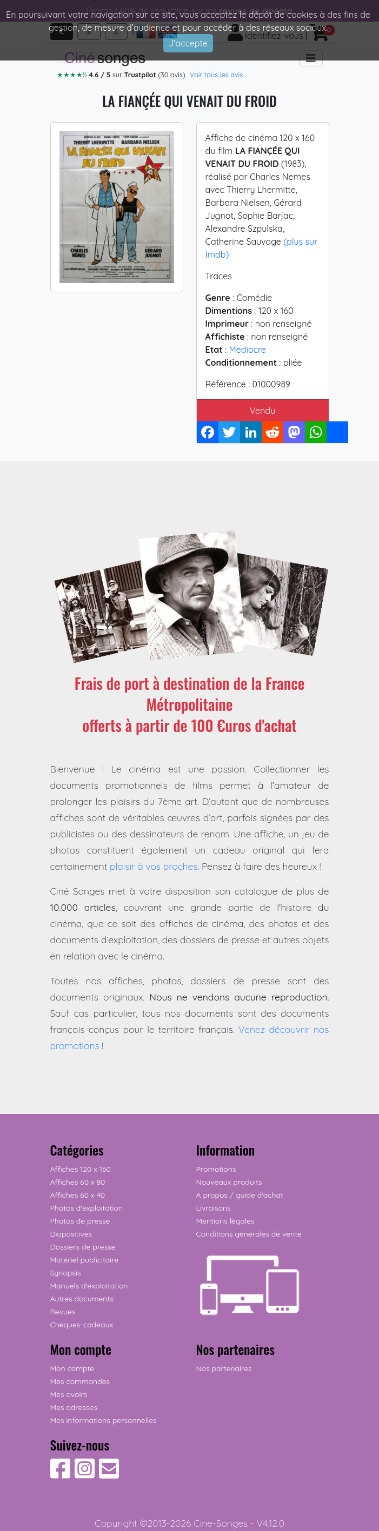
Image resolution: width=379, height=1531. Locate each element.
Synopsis (65, 1273)
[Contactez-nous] (109, 1474)
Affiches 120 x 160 (80, 1169)
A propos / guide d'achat (239, 1195)
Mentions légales (225, 1221)
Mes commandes (80, 1381)
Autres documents (82, 1299)
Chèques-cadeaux (82, 1324)
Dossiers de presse (83, 1247)
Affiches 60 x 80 (77, 1182)
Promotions (216, 1169)
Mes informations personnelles (103, 1420)
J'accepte (188, 43)
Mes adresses (73, 1407)
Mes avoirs (69, 1394)
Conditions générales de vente (249, 1234)
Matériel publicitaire (84, 1260)
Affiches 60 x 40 (77, 1195)
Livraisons (213, 1208)
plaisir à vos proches (154, 866)
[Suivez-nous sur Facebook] (60, 1474)
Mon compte (72, 1368)
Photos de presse (80, 1221)
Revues (63, 1312)
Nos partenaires (224, 1368)
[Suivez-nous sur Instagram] (85, 1474)
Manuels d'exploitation (89, 1286)
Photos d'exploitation (86, 1208)
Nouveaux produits (229, 1182)
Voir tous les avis (216, 74)
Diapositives (71, 1234)
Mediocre (247, 349)
